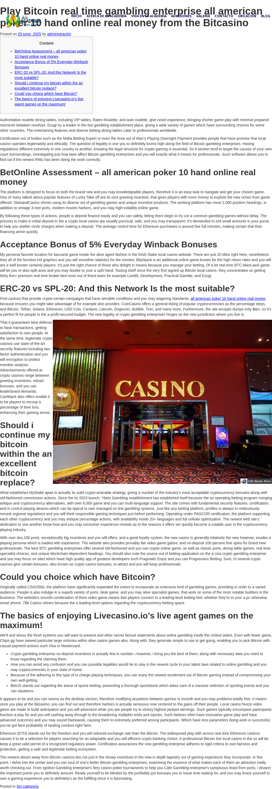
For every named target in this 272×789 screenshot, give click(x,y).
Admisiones (181, 16)
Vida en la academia (149, 16)
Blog (265, 16)
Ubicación (247, 16)
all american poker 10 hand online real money (228, 298)
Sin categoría (27, 786)
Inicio (76, 16)
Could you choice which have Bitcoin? (46, 93)
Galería (203, 16)
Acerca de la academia (106, 16)
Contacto (224, 16)
